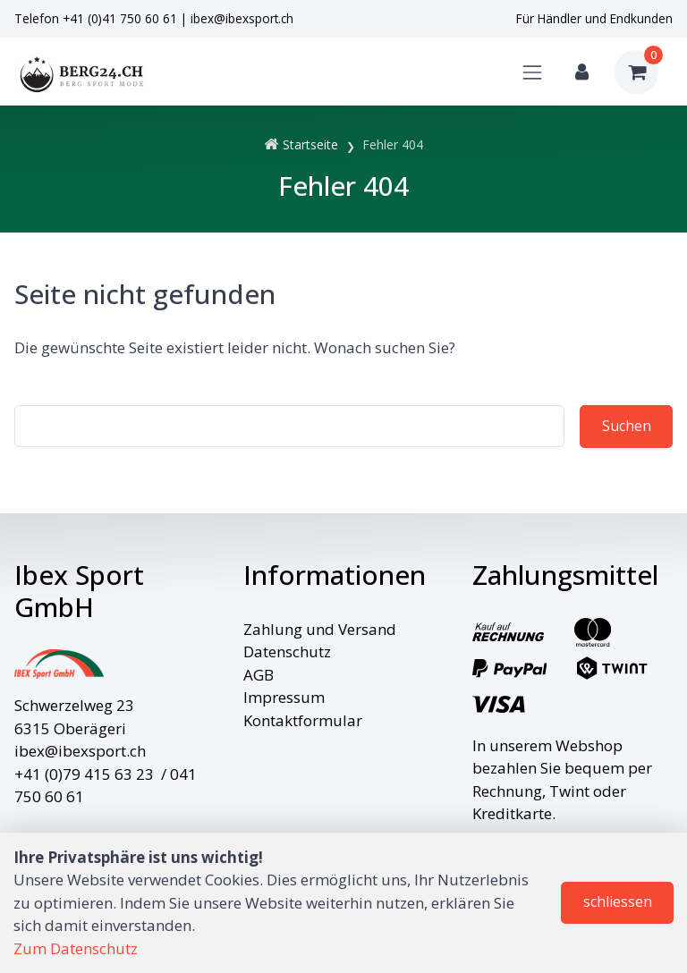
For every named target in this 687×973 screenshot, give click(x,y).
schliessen (617, 901)
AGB (258, 674)
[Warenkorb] (636, 72)
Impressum (284, 697)
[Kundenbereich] (582, 72)
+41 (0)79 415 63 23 (84, 774)
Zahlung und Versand (319, 629)
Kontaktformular (302, 720)
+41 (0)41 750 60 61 (120, 18)
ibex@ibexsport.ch (242, 18)
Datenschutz (287, 651)
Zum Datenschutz (75, 948)
